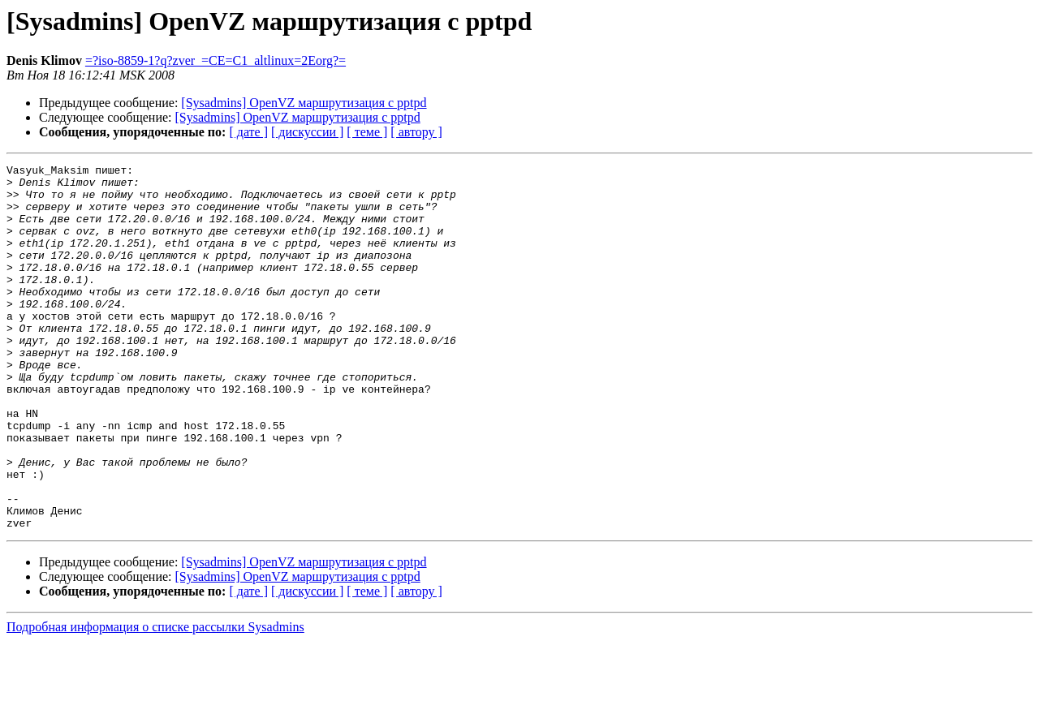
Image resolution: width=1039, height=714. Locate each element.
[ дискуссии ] (307, 132)
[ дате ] (248, 132)
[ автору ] (416, 132)
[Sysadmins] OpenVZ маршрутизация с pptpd (303, 103)
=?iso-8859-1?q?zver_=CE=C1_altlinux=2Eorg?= (215, 60)
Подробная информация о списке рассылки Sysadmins (155, 700)
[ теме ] (367, 132)
